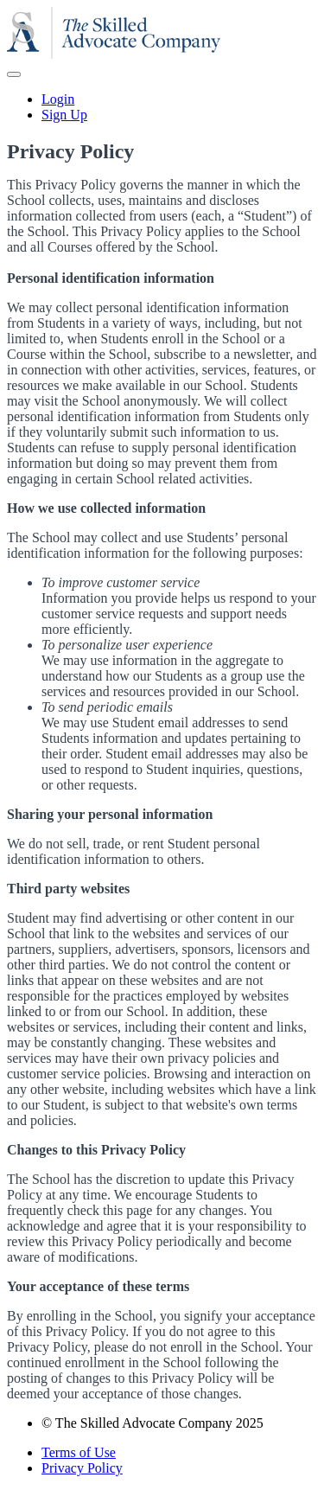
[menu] (162, 107)
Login (57, 99)
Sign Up (64, 114)
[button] (14, 74)
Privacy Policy (82, 1468)
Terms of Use (78, 1452)
